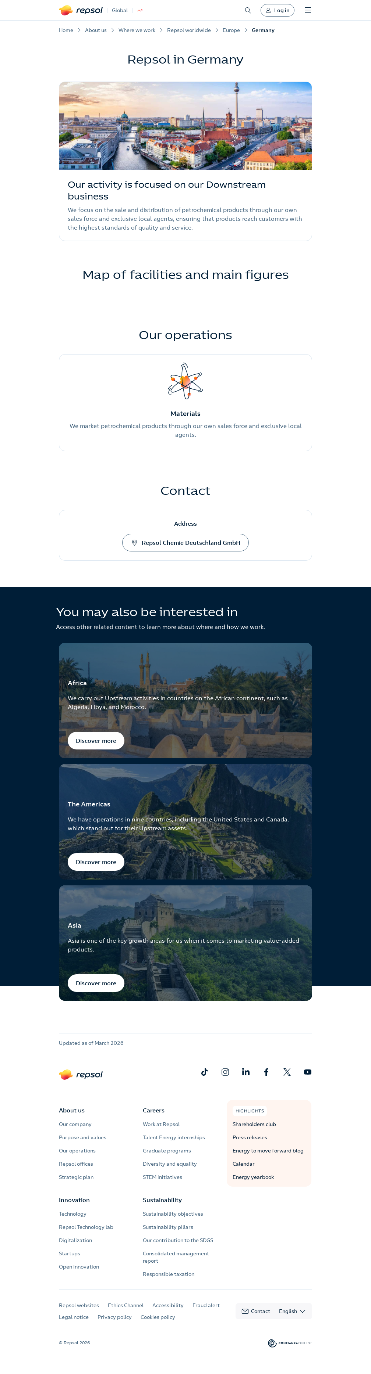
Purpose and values (82, 1137)
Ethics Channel (126, 1305)
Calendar (244, 1164)
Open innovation (79, 1266)
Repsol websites (79, 1305)
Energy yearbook (253, 1177)
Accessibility (168, 1305)
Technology (72, 1214)
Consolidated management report (176, 1257)
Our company (75, 1124)
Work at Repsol (161, 1124)
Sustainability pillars (168, 1227)
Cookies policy (158, 1317)
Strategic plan (76, 1177)
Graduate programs (167, 1150)
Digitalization (75, 1240)
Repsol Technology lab (86, 1227)
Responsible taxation (168, 1274)
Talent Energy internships (174, 1137)
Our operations (77, 1150)
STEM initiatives (162, 1177)
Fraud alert (206, 1305)
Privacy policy (115, 1317)
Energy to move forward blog (268, 1150)
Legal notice (74, 1317)
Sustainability (162, 1200)
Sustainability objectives (173, 1214)
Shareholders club (254, 1124)
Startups (69, 1253)
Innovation (74, 1200)
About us (72, 1110)
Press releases (250, 1137)
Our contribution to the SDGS (178, 1240)
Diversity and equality (170, 1164)
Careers (154, 1110)
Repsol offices (76, 1164)
